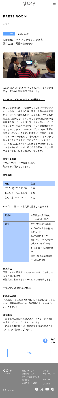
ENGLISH (47, 380)
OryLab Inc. (29, 4)
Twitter (41, 389)
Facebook (36, 389)
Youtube (47, 389)
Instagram (53, 389)
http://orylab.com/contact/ (17, 288)
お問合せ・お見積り (30, 383)
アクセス (46, 371)
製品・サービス (28, 371)
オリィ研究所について (30, 377)
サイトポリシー (49, 374)
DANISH (46, 384)
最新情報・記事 (28, 374)
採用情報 (25, 380)
